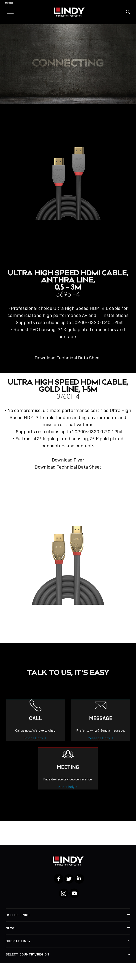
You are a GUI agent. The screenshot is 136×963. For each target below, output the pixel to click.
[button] (128, 12)
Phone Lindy (33, 746)
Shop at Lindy (18, 941)
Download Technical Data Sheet (68, 358)
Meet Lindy (66, 795)
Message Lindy (99, 746)
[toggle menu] (9, 12)
